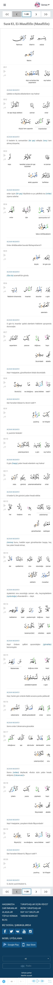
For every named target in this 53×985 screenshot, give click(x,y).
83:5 (5, 251)
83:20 (5, 859)
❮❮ (7, 14)
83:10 (5, 438)
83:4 (5, 204)
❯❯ (46, 14)
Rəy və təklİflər (29, 912)
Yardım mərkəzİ (29, 915)
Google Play (11, 945)
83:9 (5, 408)
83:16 (5, 701)
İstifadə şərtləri (26, 973)
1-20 (26, 14)
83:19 (5, 829)
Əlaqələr (7, 912)
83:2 (5, 99)
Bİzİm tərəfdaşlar (30, 908)
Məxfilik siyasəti (26, 975)
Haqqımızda (8, 904)
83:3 (5, 151)
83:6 (5, 283)
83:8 (5, 378)
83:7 (5, 332)
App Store (28, 945)
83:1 (5, 67)
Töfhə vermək (10, 915)
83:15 (5, 655)
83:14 (5, 604)
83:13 (5, 553)
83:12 (5, 501)
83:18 (5, 783)
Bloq (4, 919)
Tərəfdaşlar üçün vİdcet (34, 904)
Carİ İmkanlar (9, 908)
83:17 (5, 732)
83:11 (5, 471)
